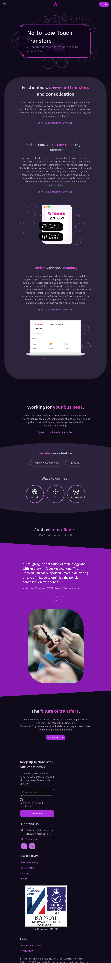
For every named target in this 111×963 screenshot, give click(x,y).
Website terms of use (30, 945)
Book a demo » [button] (55, 737)
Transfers (24, 873)
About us (24, 878)
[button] (51, 599)
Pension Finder (27, 867)
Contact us (31, 839)
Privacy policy (26, 950)
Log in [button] (104, 4)
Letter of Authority (29, 862)
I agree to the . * (31, 805)
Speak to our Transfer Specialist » (55, 122)
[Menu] (4, 4)
